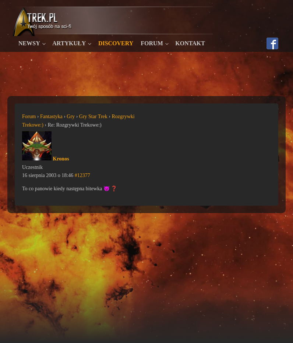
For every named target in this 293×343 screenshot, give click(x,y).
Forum (152, 43)
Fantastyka (51, 116)
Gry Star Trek (93, 116)
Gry (71, 116)
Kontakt (190, 43)
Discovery (115, 43)
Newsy (29, 43)
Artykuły (69, 43)
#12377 (82, 175)
